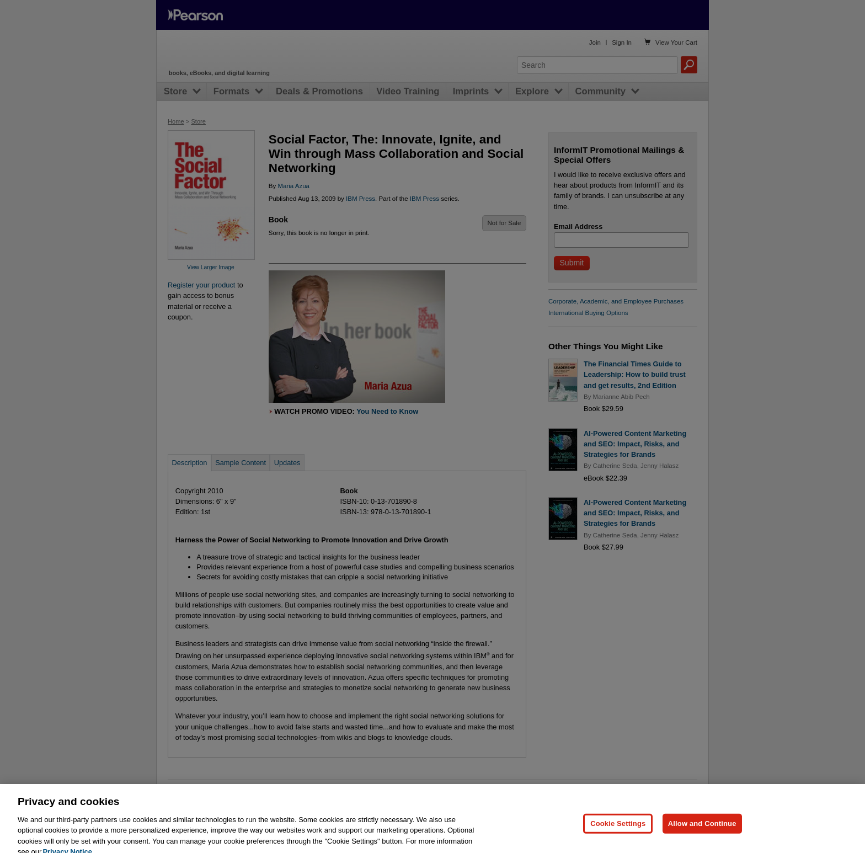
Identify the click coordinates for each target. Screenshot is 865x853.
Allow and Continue (702, 837)
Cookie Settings (617, 837)
